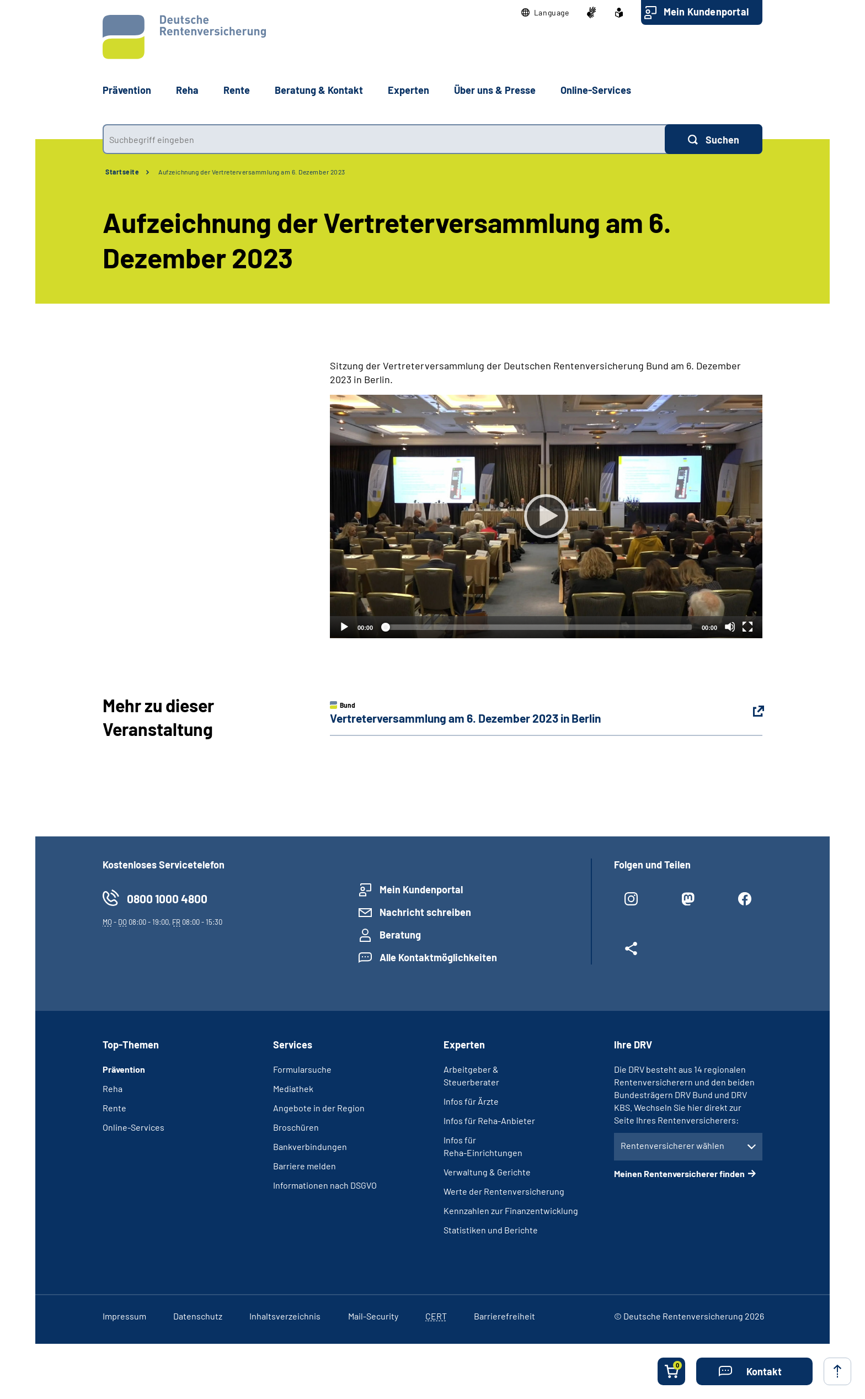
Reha (112, 1088)
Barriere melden (304, 1165)
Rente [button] (236, 90)
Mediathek (293, 1088)
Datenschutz (197, 1316)
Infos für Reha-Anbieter (489, 1120)
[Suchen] (713, 139)
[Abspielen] (546, 516)
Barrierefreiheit (504, 1316)
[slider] (537, 627)
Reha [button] (187, 90)
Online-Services (595, 90)
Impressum (124, 1316)
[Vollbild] (747, 627)
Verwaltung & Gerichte (487, 1172)
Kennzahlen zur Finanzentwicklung (511, 1210)
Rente (114, 1108)
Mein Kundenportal (706, 12)
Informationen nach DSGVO (325, 1185)
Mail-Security (373, 1316)
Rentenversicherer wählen (672, 1145)
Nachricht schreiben (425, 912)
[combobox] (384, 139)
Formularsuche (302, 1069)
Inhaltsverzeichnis (285, 1316)
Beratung (400, 935)
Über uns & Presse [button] (495, 90)
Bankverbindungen (310, 1146)
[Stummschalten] (730, 627)
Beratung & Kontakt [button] (319, 90)
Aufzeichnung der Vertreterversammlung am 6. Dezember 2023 (251, 172)
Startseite (122, 172)
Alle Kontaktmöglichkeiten (438, 957)
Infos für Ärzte (471, 1101)
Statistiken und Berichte (491, 1230)
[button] (545, 12)
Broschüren (296, 1127)
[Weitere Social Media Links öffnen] (631, 952)
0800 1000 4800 (167, 898)
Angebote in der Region (319, 1108)
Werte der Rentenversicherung (504, 1191)
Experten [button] (408, 90)
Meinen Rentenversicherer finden (679, 1173)
